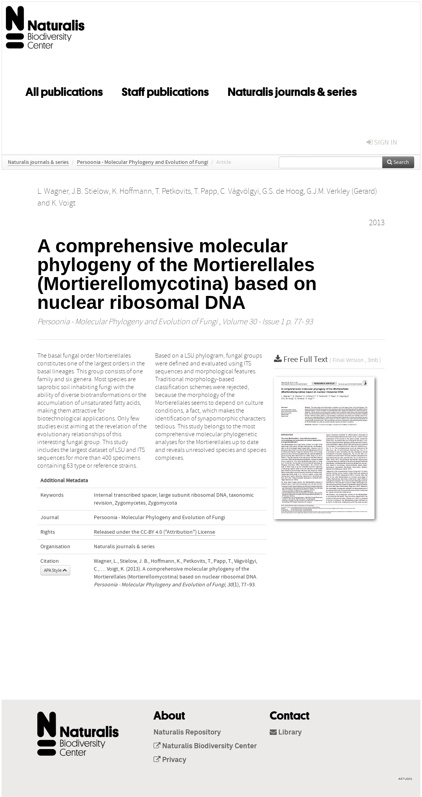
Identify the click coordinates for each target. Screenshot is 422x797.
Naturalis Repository (187, 732)
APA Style (55, 570)
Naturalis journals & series (292, 90)
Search (398, 162)
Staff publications (165, 90)
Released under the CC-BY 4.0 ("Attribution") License (154, 532)
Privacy (169, 760)
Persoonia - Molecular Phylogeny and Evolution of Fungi (142, 162)
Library (286, 732)
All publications (64, 90)
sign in (382, 142)
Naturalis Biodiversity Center (205, 746)
